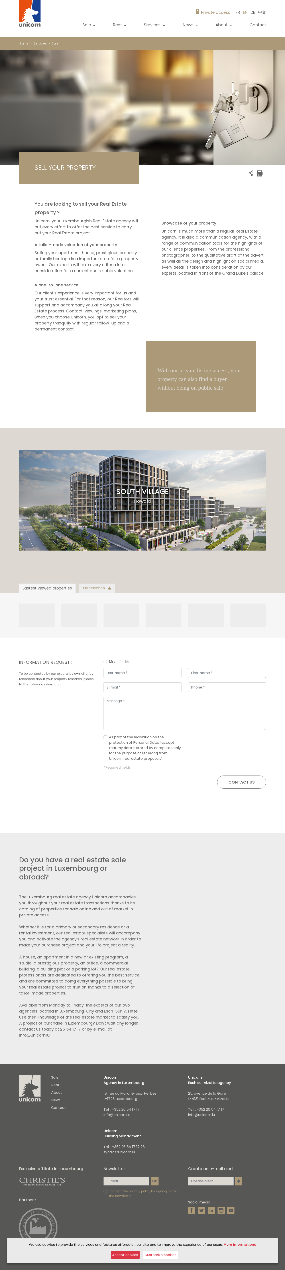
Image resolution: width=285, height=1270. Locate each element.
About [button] (222, 25)
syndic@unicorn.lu (119, 1152)
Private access (215, 12)
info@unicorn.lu (117, 1114)
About (56, 1092)
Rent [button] (118, 25)
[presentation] (232, 749)
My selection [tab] (97, 588)
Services (40, 43)
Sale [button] (87, 25)
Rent (55, 1085)
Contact (258, 25)
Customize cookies (160, 1254)
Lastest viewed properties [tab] (47, 588)
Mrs (112, 661)
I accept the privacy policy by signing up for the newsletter (143, 1193)
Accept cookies (125, 1254)
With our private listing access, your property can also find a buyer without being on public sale (199, 379)
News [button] (189, 25)
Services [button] (153, 25)
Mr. (127, 661)
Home (23, 43)
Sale (55, 1077)
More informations (240, 1244)
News (56, 1100)
